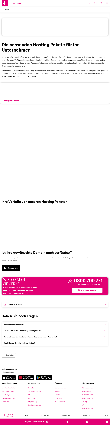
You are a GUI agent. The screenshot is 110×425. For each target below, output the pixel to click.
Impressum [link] (66, 415)
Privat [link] (13, 3)
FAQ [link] (29, 395)
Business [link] (19, 3)
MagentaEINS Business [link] (9, 398)
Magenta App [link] (32, 402)
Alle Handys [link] (6, 395)
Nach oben (8, 355)
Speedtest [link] (5, 402)
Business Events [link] (87, 398)
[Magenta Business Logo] (5, 3)
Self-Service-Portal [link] (34, 391)
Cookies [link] (105, 415)
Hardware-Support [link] (34, 405)
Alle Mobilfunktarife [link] (8, 388)
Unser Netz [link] (59, 398)
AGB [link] (26, 415)
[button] (5, 3)
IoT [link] (83, 405)
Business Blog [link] (86, 391)
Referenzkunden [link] (87, 395)
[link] (11, 100)
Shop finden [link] (32, 398)
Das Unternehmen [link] (61, 388)
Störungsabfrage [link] (87, 388)
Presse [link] (57, 395)
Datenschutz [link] (86, 415)
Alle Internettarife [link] (8, 391)
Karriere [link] (57, 391)
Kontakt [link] (31, 388)
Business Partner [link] (87, 409)
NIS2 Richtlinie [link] (60, 402)
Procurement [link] (45, 415)
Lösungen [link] (85, 402)
